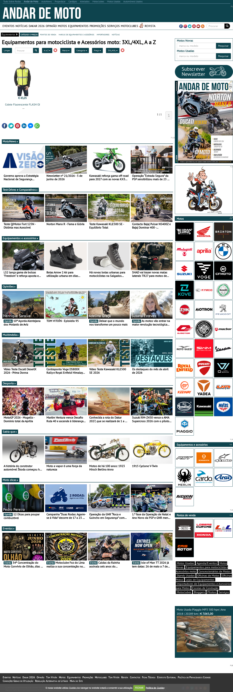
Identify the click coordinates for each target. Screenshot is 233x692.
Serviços (113, 26)
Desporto (9, 383)
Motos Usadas (185, 563)
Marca (66, 50)
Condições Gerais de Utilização (18, 681)
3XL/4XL (113, 50)
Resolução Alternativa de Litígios (51, 681)
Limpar (7, 50)
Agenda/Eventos (207, 563)
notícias (116, 34)
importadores (103, 34)
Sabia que (10, 431)
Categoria (81, 50)
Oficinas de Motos (208, 575)
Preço (97, 50)
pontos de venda (48, 34)
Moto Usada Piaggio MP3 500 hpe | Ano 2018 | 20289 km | (204, 630)
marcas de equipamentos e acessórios (76, 34)
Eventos (8, 26)
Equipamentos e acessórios (20, 238)
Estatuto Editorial (166, 677)
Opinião (51, 26)
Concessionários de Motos (215, 571)
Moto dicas (10, 480)
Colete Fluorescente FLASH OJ (22, 104)
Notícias (22, 26)
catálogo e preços (29, 34)
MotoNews (10, 141)
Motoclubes (129, 26)
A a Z (47, 50)
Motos (62, 26)
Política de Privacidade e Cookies (194, 677)
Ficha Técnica (148, 677)
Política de (155, 687)
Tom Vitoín (51, 677)
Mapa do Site (76, 681)
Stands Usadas (186, 575)
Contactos (135, 677)
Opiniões (9, 286)
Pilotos (211, 592)
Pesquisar (223, 45)
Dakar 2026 (37, 26)
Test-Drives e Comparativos (20, 189)
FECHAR (139, 687)
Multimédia (11, 335)
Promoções (98, 26)
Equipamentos (78, 26)
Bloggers (199, 592)
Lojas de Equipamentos (200, 579)
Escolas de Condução (205, 588)
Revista (150, 26)
